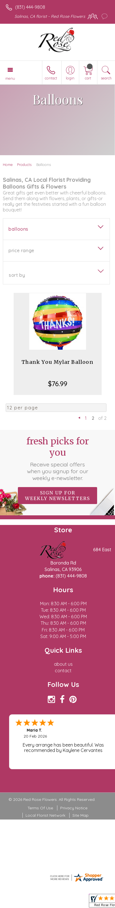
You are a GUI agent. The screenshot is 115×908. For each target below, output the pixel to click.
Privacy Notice (73, 807)
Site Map (80, 815)
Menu (10, 78)
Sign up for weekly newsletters (57, 495)
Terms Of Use (40, 807)
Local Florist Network (45, 815)
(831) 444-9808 (30, 7)
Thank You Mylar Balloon (57, 362)
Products (24, 164)
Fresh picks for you (57, 458)
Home (8, 164)
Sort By (17, 275)
